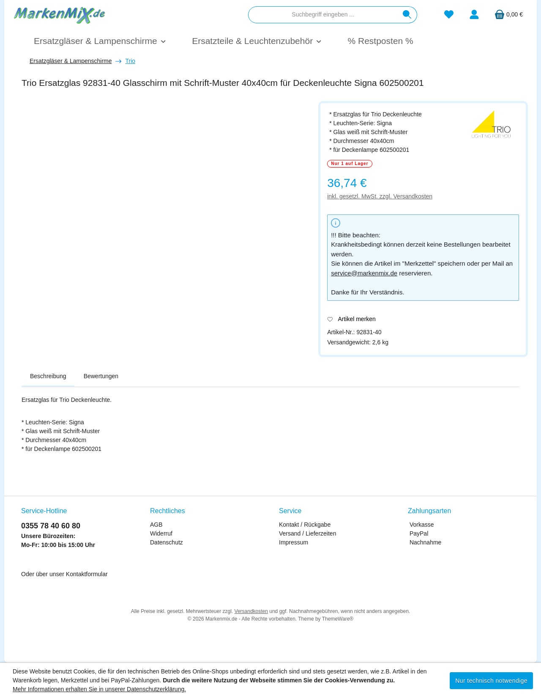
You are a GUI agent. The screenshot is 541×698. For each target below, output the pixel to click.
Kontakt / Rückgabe (305, 524)
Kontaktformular (87, 574)
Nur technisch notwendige (491, 680)
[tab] (48, 376)
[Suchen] (407, 14)
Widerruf (161, 533)
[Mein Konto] (474, 14)
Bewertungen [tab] (101, 376)
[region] (165, 201)
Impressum (293, 542)
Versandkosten (251, 611)
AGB (156, 524)
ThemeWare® (337, 619)
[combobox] (323, 14)
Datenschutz (166, 542)
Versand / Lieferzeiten (307, 533)
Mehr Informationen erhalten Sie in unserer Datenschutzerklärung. (99, 689)
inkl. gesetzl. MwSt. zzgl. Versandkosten (379, 196)
